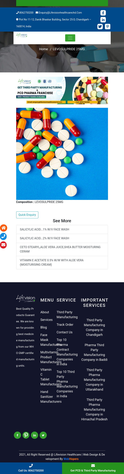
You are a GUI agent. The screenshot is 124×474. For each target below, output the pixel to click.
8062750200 (26, 12)
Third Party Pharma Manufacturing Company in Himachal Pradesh (94, 409)
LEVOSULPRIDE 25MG (69, 49)
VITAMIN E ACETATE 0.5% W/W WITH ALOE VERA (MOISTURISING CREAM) (52, 262)
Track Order (65, 324)
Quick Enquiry (27, 215)
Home (43, 49)
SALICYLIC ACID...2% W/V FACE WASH (44, 238)
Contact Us (65, 332)
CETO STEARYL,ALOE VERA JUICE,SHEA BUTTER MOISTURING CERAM (60, 249)
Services (46, 320)
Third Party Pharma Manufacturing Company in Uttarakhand (94, 379)
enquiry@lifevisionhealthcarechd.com (60, 12)
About (44, 312)
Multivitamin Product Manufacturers (51, 357)
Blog (43, 327)
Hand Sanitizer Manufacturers (51, 396)
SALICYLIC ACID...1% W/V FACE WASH (44, 229)
